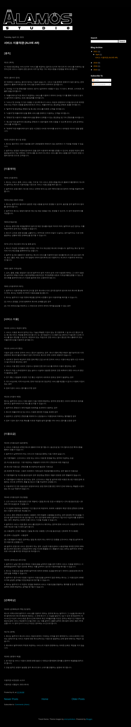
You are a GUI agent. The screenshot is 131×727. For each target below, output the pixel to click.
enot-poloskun (69, 719)
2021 (95, 51)
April (98, 54)
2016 (95, 66)
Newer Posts (11, 699)
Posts (95, 80)
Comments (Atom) (22, 704)
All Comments (98, 84)
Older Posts (78, 699)
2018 (95, 63)
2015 (95, 70)
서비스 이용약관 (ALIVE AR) (21, 42)
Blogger (89, 719)
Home (45, 699)
